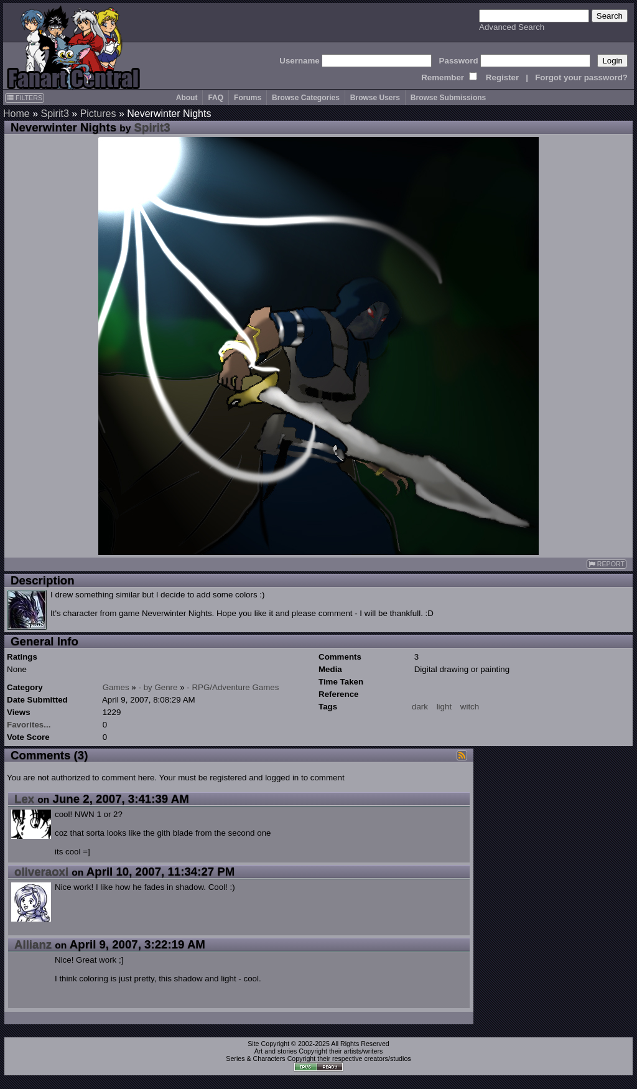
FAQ (215, 97)
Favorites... (28, 724)
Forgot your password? (581, 77)
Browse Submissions (448, 97)
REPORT (606, 564)
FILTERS (24, 97)
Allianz (33, 944)
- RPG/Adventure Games (233, 687)
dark (420, 706)
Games (116, 687)
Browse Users (375, 97)
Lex (24, 798)
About (187, 97)
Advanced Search (511, 27)
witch (469, 706)
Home (16, 113)
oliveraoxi (41, 871)
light (444, 706)
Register (502, 77)
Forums (247, 97)
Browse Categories (306, 97)
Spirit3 (54, 113)
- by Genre (158, 687)
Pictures (98, 113)
